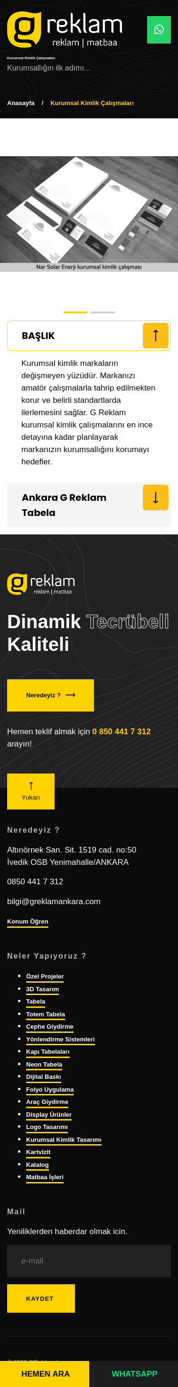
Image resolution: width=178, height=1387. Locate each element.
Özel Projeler (45, 976)
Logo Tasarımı (47, 1126)
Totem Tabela (45, 1014)
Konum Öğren (27, 921)
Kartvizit (38, 1152)
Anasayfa (21, 103)
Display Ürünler (49, 1114)
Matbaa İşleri (45, 1177)
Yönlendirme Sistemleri (60, 1039)
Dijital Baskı (43, 1076)
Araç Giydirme (47, 1101)
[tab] (89, 335)
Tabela (35, 1001)
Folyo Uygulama (50, 1089)
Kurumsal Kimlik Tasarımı (64, 1139)
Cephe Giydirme (50, 1026)
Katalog (37, 1164)
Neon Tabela (44, 1064)
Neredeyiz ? (50, 695)
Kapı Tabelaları (48, 1051)
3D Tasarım (42, 989)
